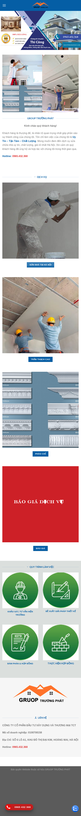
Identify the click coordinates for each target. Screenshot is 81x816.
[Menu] (4, 5)
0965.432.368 (20, 156)
